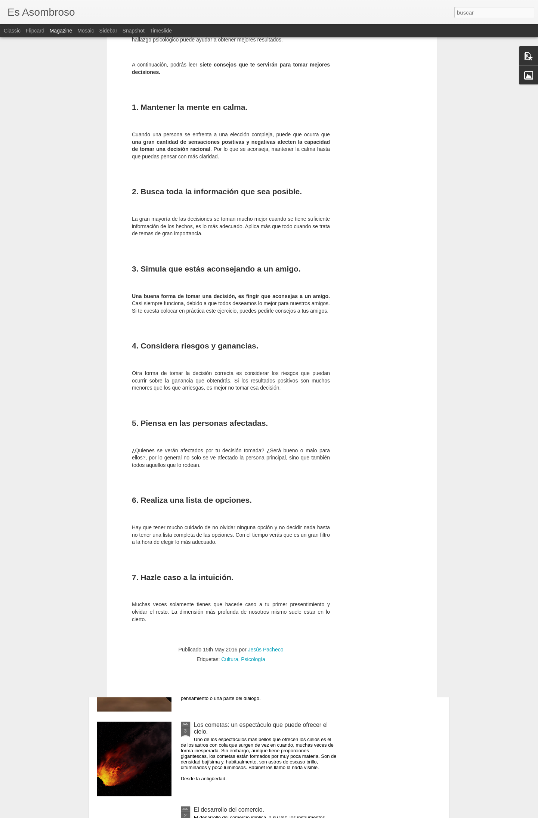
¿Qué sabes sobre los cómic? (233, 640)
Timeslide (161, 31)
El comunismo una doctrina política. (241, 555)
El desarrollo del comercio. (229, 809)
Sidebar (108, 31)
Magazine (61, 31)
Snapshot (134, 31)
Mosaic (85, 31)
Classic (12, 31)
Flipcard (35, 31)
